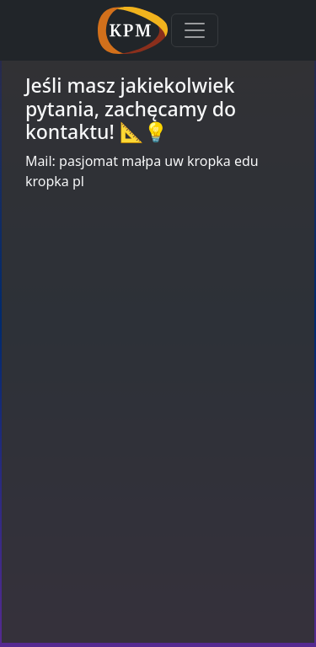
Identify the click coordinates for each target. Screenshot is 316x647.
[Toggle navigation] (194, 30)
